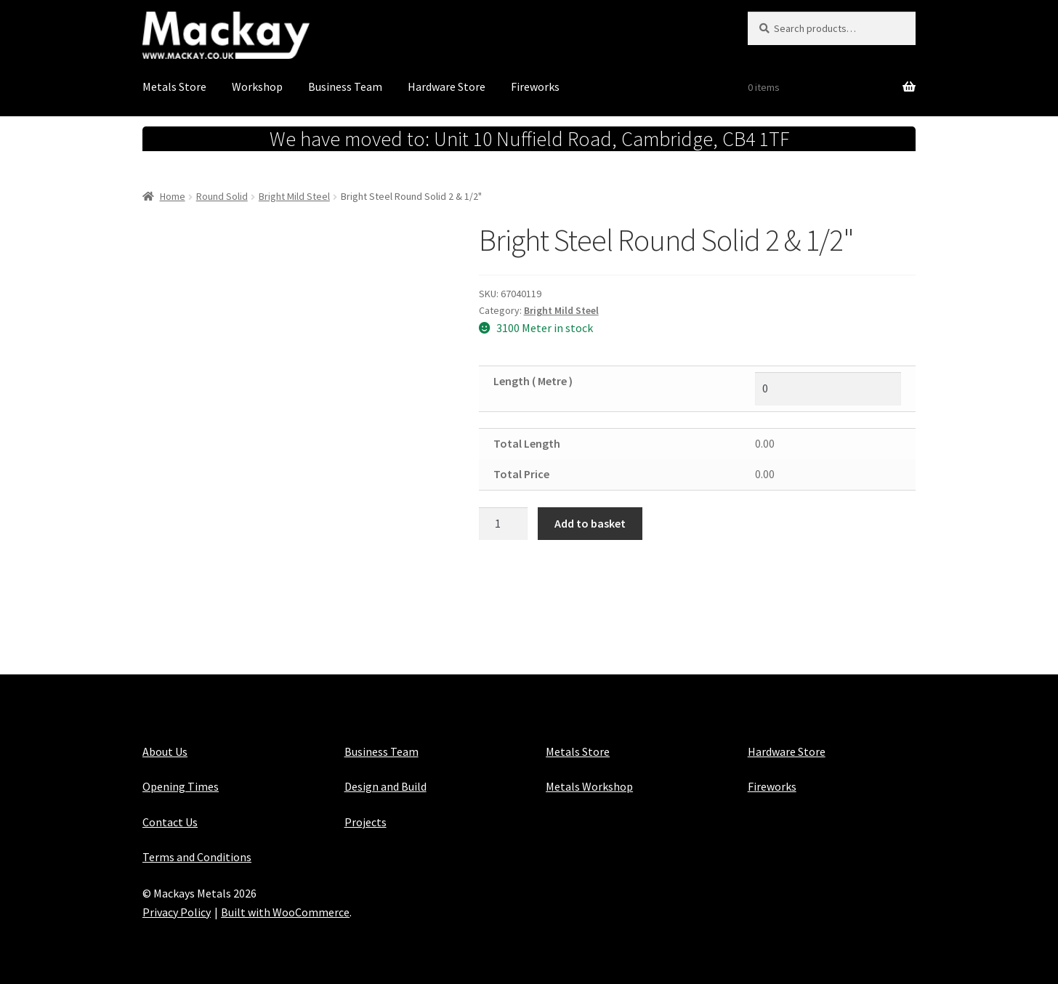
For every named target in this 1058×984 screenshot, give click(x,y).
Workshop (257, 86)
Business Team (345, 86)
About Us (164, 751)
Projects (365, 822)
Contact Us (170, 822)
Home (172, 196)
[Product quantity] (503, 524)
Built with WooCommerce (285, 912)
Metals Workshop (589, 786)
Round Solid (222, 196)
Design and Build (385, 786)
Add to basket (590, 523)
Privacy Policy (176, 912)
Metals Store (174, 86)
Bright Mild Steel (294, 196)
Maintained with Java (195, 931)
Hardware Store (446, 86)
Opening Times (180, 786)
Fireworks (535, 86)
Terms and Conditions (196, 857)
